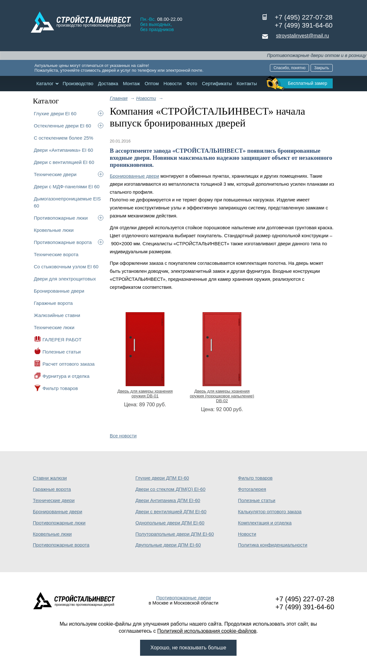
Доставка (108, 83)
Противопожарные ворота (63, 242)
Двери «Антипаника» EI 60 (63, 150)
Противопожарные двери (183, 597)
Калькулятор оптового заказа (270, 511)
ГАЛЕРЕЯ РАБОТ (62, 339)
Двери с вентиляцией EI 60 (64, 162)
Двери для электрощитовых (65, 278)
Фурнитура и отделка (66, 376)
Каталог (45, 83)
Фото (192, 83)
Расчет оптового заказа (69, 364)
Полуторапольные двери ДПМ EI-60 (175, 534)
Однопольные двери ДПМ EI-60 (170, 522)
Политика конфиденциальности (272, 545)
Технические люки (54, 327)
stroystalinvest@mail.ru (302, 35)
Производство (78, 83)
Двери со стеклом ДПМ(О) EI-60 (170, 489)
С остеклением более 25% (63, 138)
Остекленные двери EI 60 (62, 125)
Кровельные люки (54, 230)
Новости (172, 83)
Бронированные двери (59, 291)
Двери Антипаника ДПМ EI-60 (168, 500)
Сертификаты (217, 83)
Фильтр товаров (60, 388)
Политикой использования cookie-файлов (207, 631)
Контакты (247, 83)
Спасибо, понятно (289, 68)
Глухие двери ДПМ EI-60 (162, 478)
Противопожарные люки (61, 218)
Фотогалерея (252, 489)
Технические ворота (56, 254)
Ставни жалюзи (50, 478)
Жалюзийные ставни (57, 315)
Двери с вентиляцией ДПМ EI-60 (171, 511)
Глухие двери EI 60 (55, 113)
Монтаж (131, 83)
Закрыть (321, 68)
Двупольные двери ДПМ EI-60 (168, 545)
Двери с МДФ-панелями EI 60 (67, 186)
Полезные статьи (62, 351)
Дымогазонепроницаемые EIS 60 (67, 202)
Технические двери (55, 174)
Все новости (123, 435)
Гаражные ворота (53, 303)
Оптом (152, 83)
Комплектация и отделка (265, 522)
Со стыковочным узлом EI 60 (66, 266)
